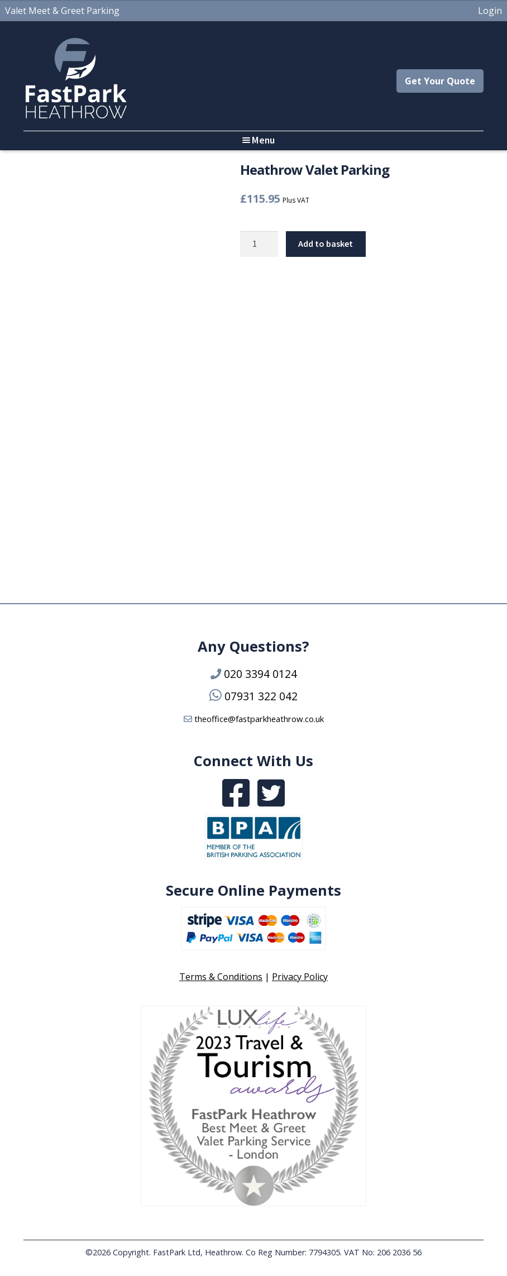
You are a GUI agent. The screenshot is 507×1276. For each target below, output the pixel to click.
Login (490, 10)
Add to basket (325, 243)
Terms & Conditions (220, 977)
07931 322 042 (261, 696)
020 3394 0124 (260, 673)
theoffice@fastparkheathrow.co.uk (259, 718)
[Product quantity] (259, 244)
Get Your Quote (440, 81)
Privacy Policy (300, 977)
